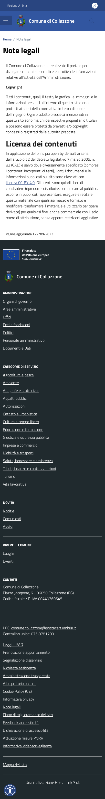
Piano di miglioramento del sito (28, 715)
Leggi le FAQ (13, 644)
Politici (8, 332)
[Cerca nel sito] (92, 21)
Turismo (9, 476)
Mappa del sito (15, 765)
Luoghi (8, 553)
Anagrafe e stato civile (21, 390)
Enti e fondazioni (16, 325)
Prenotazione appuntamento (26, 652)
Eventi (8, 561)
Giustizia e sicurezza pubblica (26, 437)
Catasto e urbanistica (20, 414)
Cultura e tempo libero (21, 422)
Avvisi (7, 526)
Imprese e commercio (20, 445)
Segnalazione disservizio (22, 660)
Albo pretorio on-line (19, 683)
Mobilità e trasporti (18, 453)
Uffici (7, 317)
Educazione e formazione (23, 429)
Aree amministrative (19, 309)
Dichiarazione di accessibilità (25, 730)
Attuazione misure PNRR (23, 738)
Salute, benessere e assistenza (28, 461)
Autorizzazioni (14, 406)
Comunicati (12, 519)
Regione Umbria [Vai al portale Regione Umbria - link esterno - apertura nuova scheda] (17, 5)
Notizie (8, 511)
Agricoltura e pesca (18, 375)
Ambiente (11, 383)
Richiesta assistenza (19, 668)
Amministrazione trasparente (26, 676)
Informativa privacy (18, 699)
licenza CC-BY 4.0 (20, 182)
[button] (10, 790)
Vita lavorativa (14, 484)
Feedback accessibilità (21, 722)
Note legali (12, 707)
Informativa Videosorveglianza (27, 746)
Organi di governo (17, 301)
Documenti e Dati (17, 348)
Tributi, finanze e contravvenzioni (29, 468)
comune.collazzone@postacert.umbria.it (43, 628)
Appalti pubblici (15, 398)
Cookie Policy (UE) (17, 691)
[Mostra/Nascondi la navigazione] (6, 20)
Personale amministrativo (23, 340)
